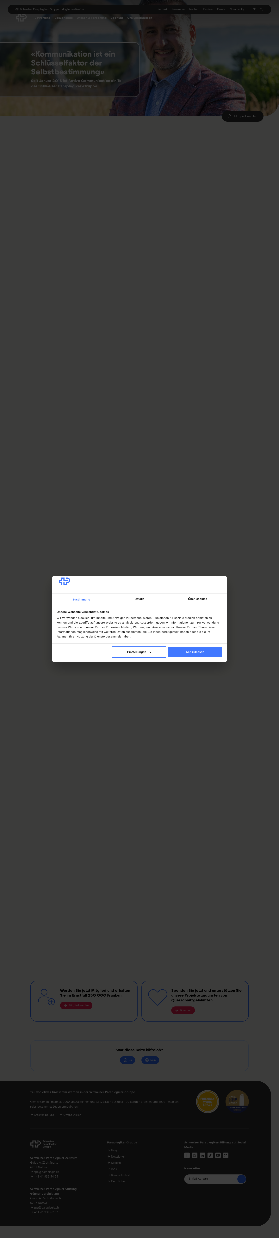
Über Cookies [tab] (197, 598)
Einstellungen (139, 652)
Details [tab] (139, 598)
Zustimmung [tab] (81, 599)
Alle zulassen (195, 652)
